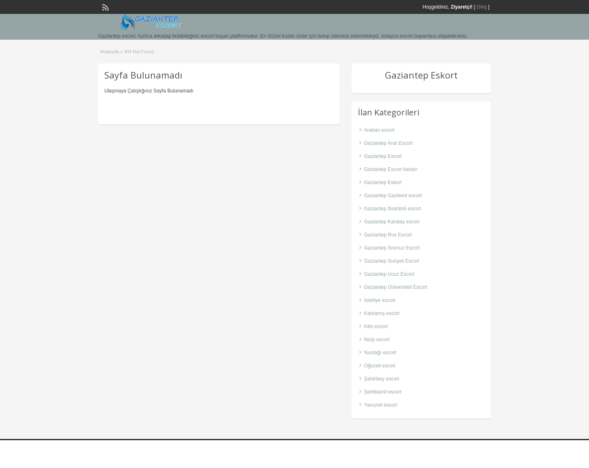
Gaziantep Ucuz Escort (389, 274)
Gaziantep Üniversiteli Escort (395, 287)
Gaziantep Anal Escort (388, 143)
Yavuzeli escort (380, 405)
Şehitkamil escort (382, 392)
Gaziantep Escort (383, 156)
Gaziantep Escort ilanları (391, 169)
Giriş (482, 7)
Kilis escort (376, 326)
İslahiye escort (380, 300)
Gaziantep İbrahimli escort (392, 209)
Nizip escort (377, 339)
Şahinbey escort (381, 379)
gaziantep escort (467, 454)
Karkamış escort (382, 313)
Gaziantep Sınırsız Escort (392, 248)
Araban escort (379, 130)
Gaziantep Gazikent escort (393, 195)
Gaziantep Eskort (383, 182)
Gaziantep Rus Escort (388, 235)
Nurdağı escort (380, 353)
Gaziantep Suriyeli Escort (391, 261)
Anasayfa (109, 51)
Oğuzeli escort (380, 366)
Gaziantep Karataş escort (391, 222)
